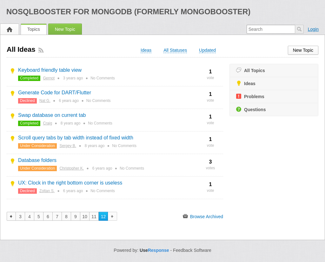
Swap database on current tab (52, 115)
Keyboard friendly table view (50, 70)
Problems (250, 96)
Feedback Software (192, 250)
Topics (33, 29)
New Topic (65, 29)
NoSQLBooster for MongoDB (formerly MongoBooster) (128, 11)
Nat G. (44, 100)
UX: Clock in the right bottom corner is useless (70, 182)
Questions (251, 109)
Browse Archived (203, 216)
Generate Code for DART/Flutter (54, 92)
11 (93, 216)
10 (84, 216)
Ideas (245, 83)
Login (313, 29)
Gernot (49, 78)
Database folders (37, 160)
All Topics (250, 70)
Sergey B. (67, 146)
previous (11, 216)
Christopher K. (71, 168)
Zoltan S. (47, 191)
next (112, 216)
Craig (47, 123)
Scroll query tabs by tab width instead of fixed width (75, 137)
